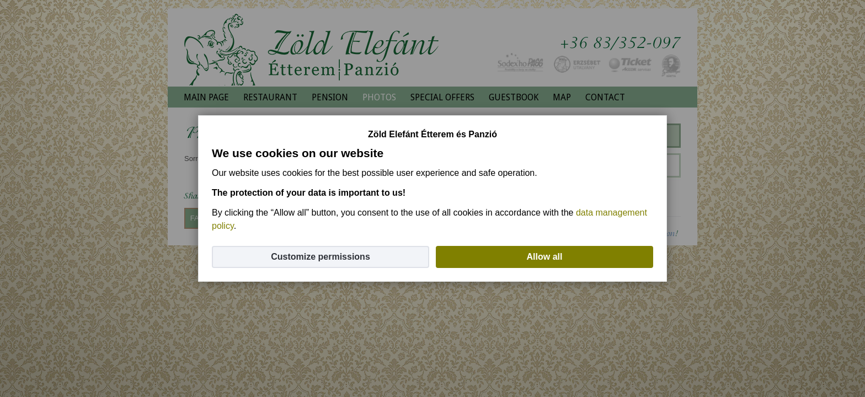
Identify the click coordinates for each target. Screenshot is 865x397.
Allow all (545, 256)
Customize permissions (320, 256)
